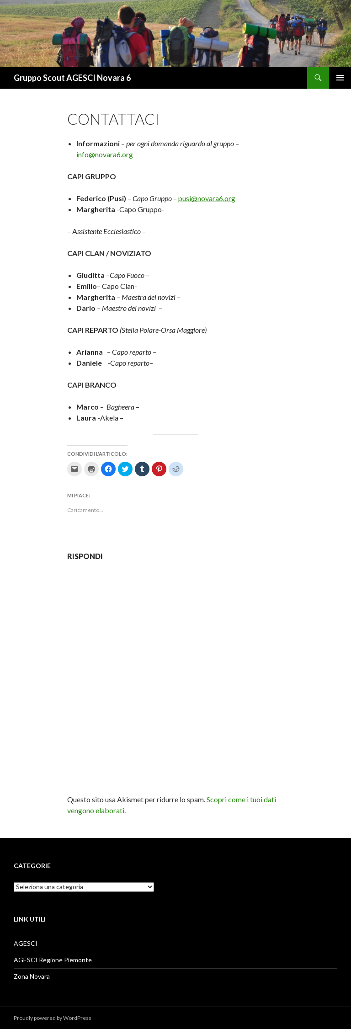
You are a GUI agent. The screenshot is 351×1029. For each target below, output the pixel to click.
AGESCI (25, 943)
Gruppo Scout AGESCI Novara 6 (72, 78)
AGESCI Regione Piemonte (53, 960)
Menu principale (340, 78)
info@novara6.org (104, 154)
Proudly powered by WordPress (52, 1017)
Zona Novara (32, 976)
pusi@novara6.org (206, 198)
